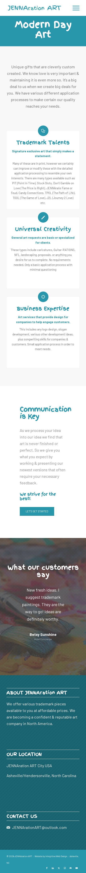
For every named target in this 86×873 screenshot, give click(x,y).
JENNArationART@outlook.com (39, 827)
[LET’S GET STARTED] (37, 511)
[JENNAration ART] (36, 8)
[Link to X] (59, 868)
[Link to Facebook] (47, 868)
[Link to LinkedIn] (53, 868)
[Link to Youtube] (76, 868)
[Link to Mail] (71, 868)
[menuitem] (74, 8)
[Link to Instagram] (65, 868)
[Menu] (74, 8)
